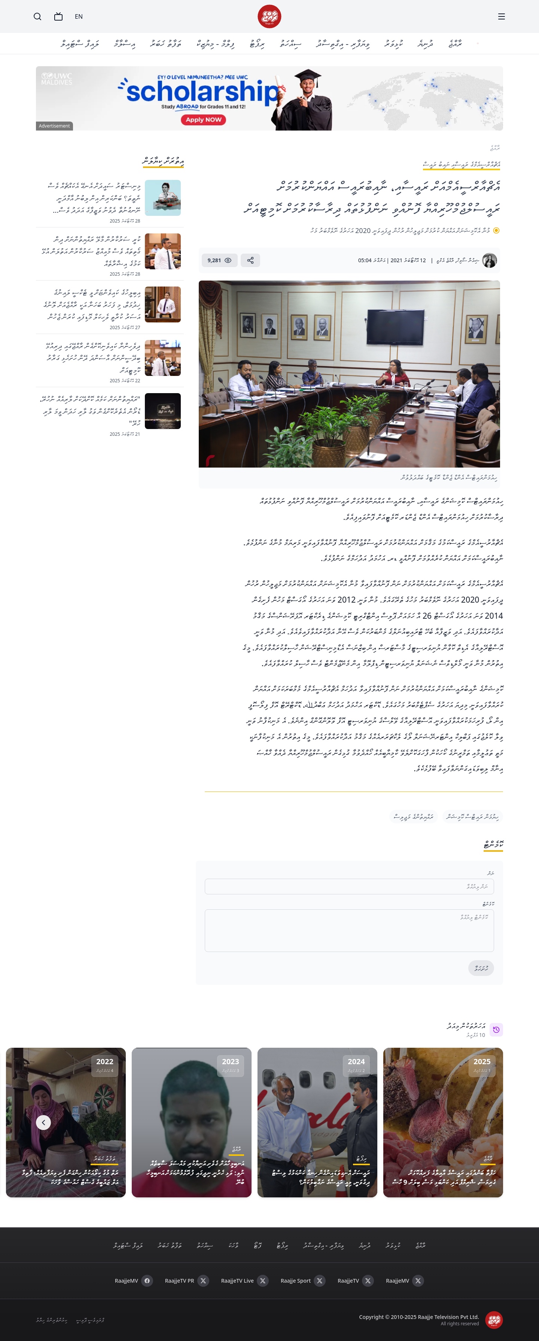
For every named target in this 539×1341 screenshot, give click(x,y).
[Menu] (501, 16)
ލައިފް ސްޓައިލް (80, 43)
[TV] (58, 16)
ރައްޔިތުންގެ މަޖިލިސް (413, 816)
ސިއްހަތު (291, 43)
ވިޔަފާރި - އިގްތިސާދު (343, 43)
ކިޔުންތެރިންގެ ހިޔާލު (51, 1319)
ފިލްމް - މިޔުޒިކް (216, 43)
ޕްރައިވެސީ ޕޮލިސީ (90, 1319)
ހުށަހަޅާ (481, 968)
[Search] (37, 16)
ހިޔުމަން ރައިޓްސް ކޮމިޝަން (473, 816)
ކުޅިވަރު (394, 43)
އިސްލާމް (125, 43)
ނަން (491, 873)
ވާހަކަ (233, 1245)
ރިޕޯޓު (257, 43)
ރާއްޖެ (456, 43)
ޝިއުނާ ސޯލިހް (468, 260)
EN (79, 16)
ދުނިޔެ (426, 43)
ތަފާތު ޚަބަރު (166, 43)
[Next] (43, 1122)
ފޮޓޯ (257, 1245)
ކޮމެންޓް (488, 903)
